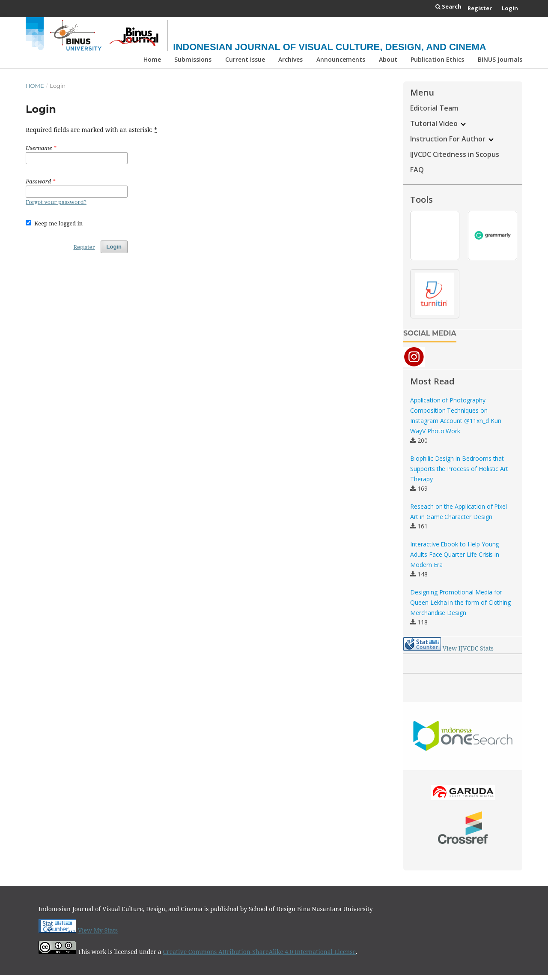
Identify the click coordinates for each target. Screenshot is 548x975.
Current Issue (245, 59)
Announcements (340, 59)
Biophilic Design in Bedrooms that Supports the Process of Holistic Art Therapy (459, 468)
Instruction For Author (452, 139)
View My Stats (98, 930)
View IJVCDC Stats (468, 648)
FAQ (417, 169)
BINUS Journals (500, 59)
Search (448, 6)
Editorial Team (434, 108)
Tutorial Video (438, 123)
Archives (290, 59)
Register (480, 8)
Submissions (192, 59)
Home (152, 59)
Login (510, 8)
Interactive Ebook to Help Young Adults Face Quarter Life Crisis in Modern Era (454, 554)
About (388, 59)
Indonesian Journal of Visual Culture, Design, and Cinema (329, 47)
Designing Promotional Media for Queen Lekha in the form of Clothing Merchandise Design (460, 602)
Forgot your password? (56, 202)
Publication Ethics (437, 59)
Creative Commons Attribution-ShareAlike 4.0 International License (259, 952)
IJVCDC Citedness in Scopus (454, 154)
